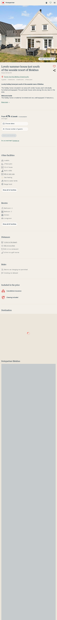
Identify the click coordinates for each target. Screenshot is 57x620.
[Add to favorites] (54, 66)
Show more (5, 102)
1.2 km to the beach (10, 242)
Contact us (16, 140)
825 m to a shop (9, 245)
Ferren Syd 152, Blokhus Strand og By (15, 77)
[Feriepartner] (8, 2)
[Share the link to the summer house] (54, 70)
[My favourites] (50, 2)
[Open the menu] (54, 2)
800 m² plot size (9, 174)
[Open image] (28, 33)
